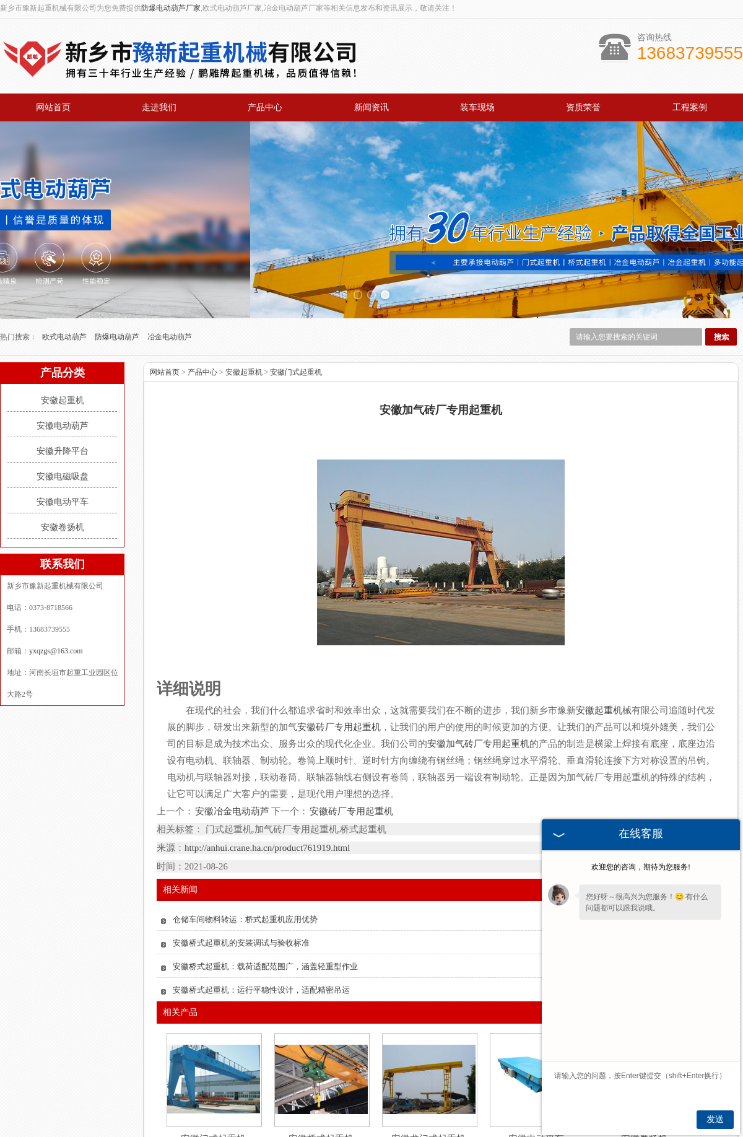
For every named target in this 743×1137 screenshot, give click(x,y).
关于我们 (177, 1095)
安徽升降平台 (63, 345)
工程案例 (689, 107)
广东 (424, 1131)
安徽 (408, 1131)
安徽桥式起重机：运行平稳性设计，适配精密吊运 (261, 884)
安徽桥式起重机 (321, 1033)
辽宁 (374, 1131)
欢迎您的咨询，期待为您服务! (640, 867)
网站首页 (53, 107)
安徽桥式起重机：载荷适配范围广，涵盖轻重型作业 (265, 860)
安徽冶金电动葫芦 (232, 705)
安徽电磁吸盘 (63, 370)
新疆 (391, 1131)
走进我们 (159, 107)
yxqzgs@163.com (56, 545)
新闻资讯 (371, 107)
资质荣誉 (583, 107)
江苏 (441, 1131)
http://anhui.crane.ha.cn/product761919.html (267, 742)
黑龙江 (354, 1131)
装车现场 (477, 107)
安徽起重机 (62, 294)
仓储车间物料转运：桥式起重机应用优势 (245, 813)
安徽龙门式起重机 (428, 1033)
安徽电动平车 (63, 396)
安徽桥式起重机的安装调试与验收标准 (241, 837)
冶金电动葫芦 (169, 231)
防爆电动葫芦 (118, 231)
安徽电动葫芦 (63, 320)
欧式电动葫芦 (65, 231)
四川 (458, 1131)
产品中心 (265, 107)
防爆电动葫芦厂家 (171, 8)
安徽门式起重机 (296, 266)
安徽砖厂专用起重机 (350, 705)
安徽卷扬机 (62, 421)
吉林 (333, 1131)
